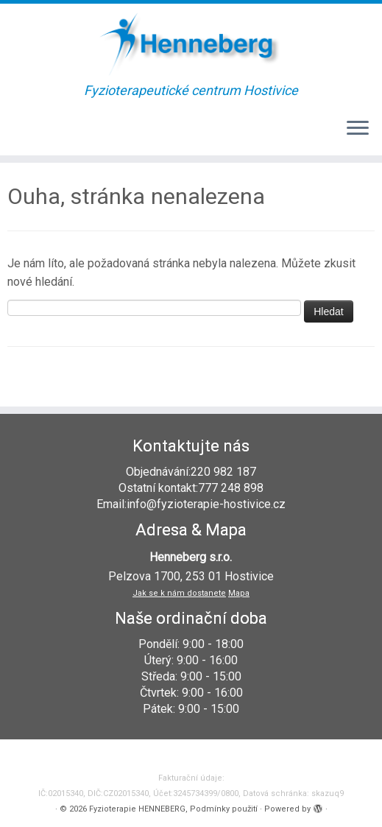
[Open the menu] (358, 129)
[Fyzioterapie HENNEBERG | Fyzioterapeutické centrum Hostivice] (191, 43)
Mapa (239, 593)
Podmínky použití (224, 809)
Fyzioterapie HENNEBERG (137, 809)
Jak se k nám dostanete (179, 593)
